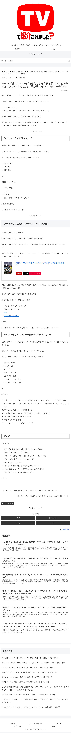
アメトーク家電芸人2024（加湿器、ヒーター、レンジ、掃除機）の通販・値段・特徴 (33, 664)
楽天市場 (19, 273)
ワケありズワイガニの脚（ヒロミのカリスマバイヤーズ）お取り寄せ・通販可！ (32, 708)
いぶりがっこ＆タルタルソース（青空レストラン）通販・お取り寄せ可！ (29, 668)
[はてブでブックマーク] (18, 523)
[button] (69, 61)
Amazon (26, 273)
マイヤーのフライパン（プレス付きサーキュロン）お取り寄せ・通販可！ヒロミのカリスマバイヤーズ (35, 701)
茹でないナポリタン (11, 316)
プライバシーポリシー (35, 724)
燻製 (6, 312)
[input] (35, 60)
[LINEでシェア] (53, 523)
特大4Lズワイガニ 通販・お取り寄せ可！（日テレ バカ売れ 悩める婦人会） (30, 673)
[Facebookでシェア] (53, 518)
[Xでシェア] (18, 518)
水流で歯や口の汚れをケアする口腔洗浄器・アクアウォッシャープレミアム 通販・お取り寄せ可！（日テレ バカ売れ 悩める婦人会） (35, 689)
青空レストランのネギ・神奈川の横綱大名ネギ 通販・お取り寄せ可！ (28, 678)
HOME (53, 727)
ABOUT (58, 724)
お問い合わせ (18, 727)
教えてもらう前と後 (7, 503)
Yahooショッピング (35, 273)
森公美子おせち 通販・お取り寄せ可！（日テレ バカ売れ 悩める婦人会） (29, 695)
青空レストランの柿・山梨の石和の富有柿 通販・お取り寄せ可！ (26, 683)
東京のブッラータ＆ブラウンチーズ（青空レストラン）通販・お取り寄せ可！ (31, 659)
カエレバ (24, 270)
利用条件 (12, 724)
